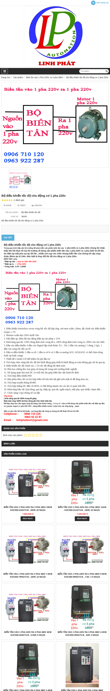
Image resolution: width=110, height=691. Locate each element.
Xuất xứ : (15, 216)
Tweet (21, 205)
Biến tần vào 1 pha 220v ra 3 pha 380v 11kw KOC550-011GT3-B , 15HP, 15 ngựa (82, 508)
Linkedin (37, 205)
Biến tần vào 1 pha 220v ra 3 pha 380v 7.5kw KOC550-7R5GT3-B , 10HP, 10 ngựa (27, 575)
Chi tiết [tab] (8, 237)
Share (8, 205)
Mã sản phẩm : (12, 212)
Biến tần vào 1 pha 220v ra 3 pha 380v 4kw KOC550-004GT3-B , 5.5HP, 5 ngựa (28, 633)
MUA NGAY (28, 519)
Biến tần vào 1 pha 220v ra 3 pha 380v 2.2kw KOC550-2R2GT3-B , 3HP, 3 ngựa (82, 633)
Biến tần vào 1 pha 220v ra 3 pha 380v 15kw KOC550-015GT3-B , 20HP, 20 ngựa (28, 508)
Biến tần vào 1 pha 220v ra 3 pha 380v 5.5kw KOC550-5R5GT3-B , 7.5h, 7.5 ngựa (82, 575)
